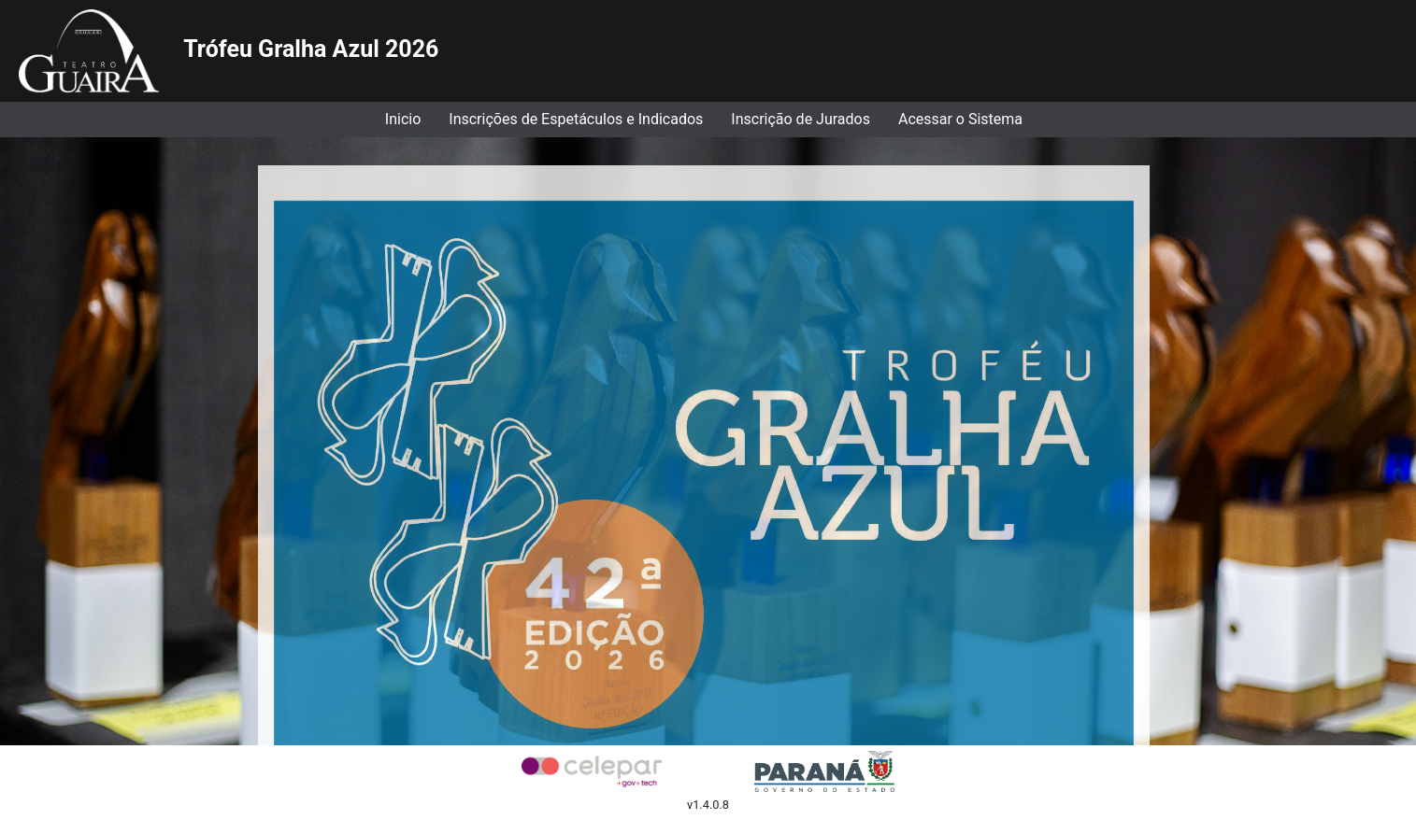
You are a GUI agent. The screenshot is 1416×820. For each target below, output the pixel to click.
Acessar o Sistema (960, 119)
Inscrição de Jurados (800, 119)
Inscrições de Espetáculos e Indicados (576, 119)
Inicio (403, 119)
